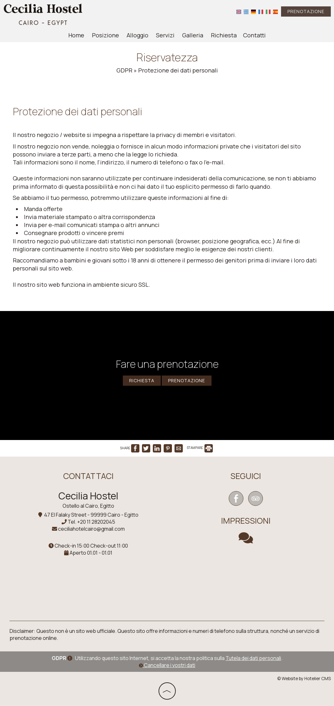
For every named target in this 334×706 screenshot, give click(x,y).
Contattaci (88, 476)
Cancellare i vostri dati (167, 665)
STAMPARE (200, 447)
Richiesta (224, 35)
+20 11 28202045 (96, 521)
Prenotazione (305, 11)
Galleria (192, 35)
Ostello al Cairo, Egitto (88, 505)
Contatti (254, 35)
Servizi (165, 35)
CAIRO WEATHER (246, 578)
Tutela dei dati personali (253, 658)
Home (76, 35)
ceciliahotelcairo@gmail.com (91, 528)
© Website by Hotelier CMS (304, 678)
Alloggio (137, 35)
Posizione (105, 35)
